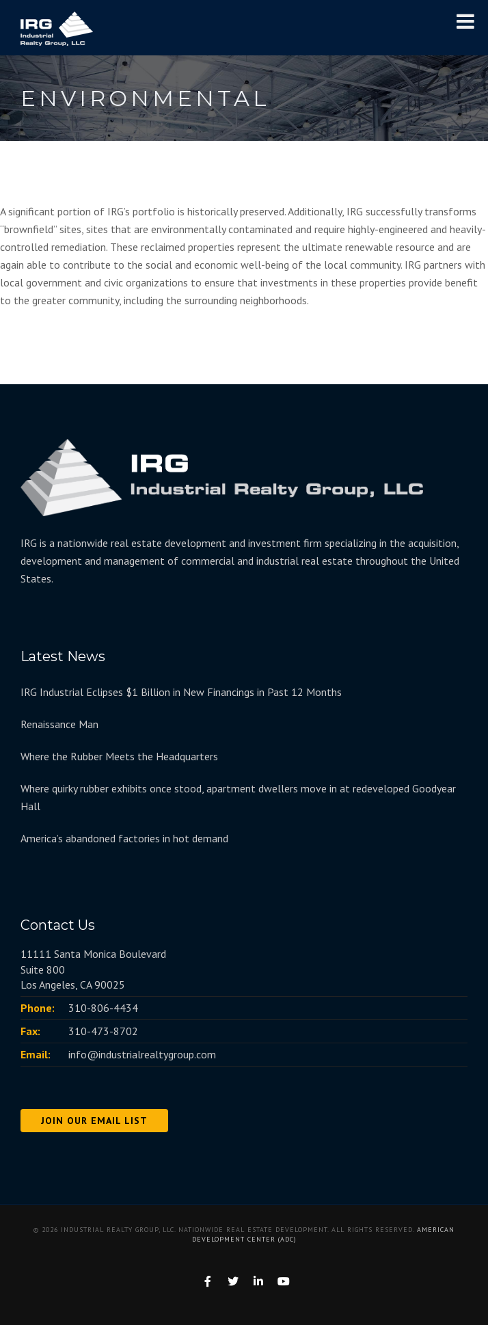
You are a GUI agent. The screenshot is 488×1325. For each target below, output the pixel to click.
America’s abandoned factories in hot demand (124, 838)
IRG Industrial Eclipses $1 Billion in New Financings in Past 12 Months (181, 692)
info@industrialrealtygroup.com (142, 1054)
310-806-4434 (103, 1008)
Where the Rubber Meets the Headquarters (119, 756)
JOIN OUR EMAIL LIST (94, 1120)
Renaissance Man (59, 724)
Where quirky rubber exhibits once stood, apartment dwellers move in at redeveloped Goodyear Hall (238, 797)
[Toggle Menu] (465, 21)
